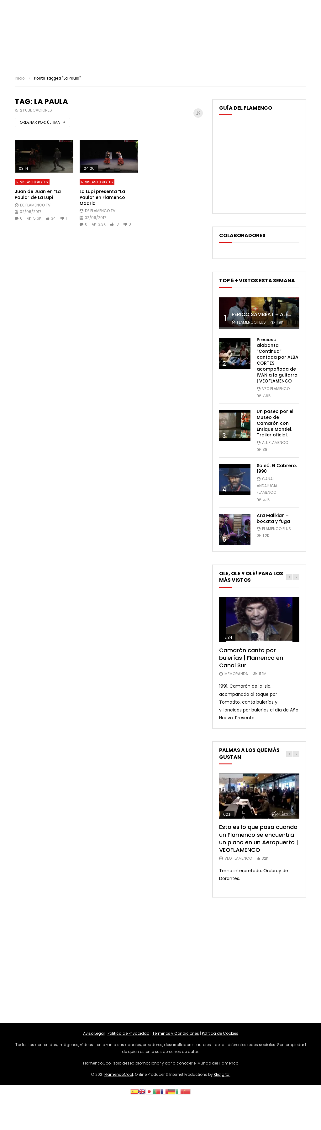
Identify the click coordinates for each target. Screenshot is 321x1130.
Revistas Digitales (32, 182)
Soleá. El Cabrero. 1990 (277, 468)
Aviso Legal (94, 1033)
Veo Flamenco (276, 388)
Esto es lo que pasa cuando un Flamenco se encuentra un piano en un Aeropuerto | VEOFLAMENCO (258, 838)
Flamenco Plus (251, 322)
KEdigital (222, 1074)
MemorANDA (236, 673)
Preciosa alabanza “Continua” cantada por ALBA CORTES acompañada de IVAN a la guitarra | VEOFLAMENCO (277, 360)
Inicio (20, 78)
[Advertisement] (160, 960)
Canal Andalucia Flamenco (267, 485)
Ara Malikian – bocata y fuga (273, 518)
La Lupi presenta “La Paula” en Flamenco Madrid (102, 197)
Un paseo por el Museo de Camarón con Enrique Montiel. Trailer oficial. (275, 423)
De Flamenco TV (35, 205)
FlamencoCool (118, 1074)
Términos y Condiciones (175, 1033)
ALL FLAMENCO (275, 442)
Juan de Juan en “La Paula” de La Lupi (38, 194)
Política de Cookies (220, 1033)
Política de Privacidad (129, 1033)
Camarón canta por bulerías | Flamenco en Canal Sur (251, 657)
